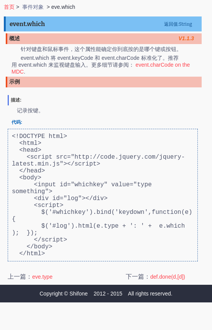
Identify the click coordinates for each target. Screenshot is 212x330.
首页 (9, 7)
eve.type (42, 304)
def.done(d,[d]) (167, 304)
